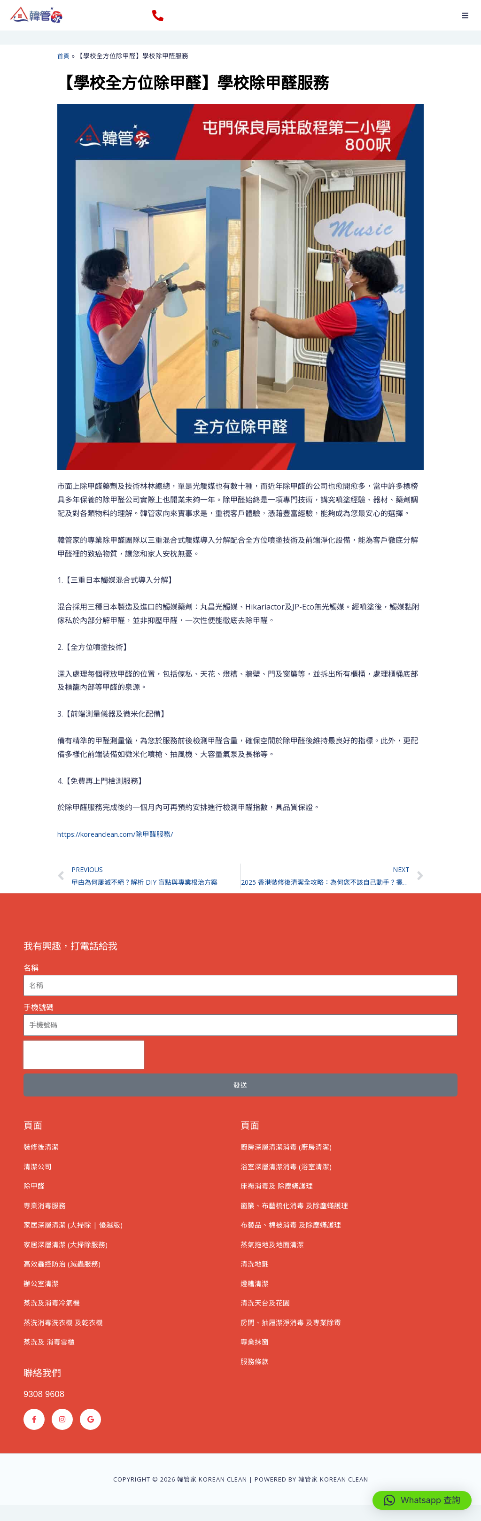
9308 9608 (45, 1410)
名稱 (31, 970)
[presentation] (83, 1056)
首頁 (63, 55)
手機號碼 (38, 1009)
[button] (465, 15)
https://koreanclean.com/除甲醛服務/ (121, 834)
